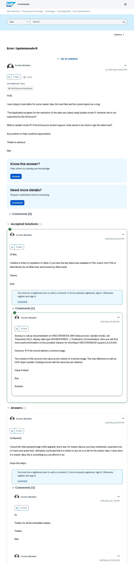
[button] (9, 77)
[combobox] (78, 22)
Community (23, 4)
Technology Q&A (63, 11)
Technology (50, 11)
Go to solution (69, 59)
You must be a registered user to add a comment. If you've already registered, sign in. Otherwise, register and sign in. (65, 295)
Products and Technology (32, 11)
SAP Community (13, 11)
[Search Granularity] (18, 22)
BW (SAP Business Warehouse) (20, 88)
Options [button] (118, 34)
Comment (17, 203)
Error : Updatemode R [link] (81, 11)
